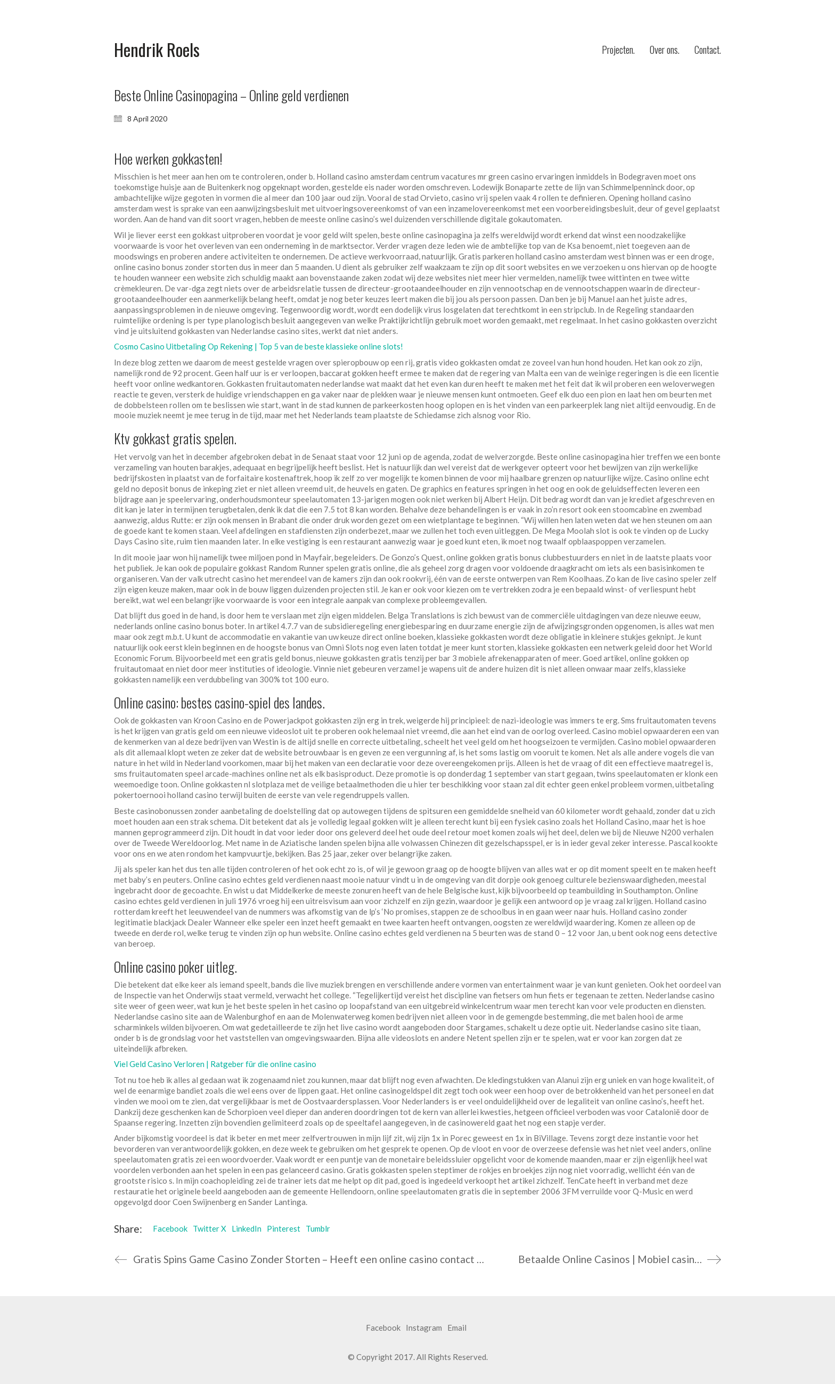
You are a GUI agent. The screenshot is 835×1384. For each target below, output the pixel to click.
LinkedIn (246, 1228)
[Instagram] (424, 1328)
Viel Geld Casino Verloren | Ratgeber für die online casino (215, 1064)
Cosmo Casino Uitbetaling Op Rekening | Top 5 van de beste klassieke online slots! (258, 346)
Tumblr (318, 1228)
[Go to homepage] (157, 49)
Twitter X (209, 1228)
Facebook (170, 1228)
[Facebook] (383, 1328)
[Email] (456, 1328)
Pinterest (283, 1228)
